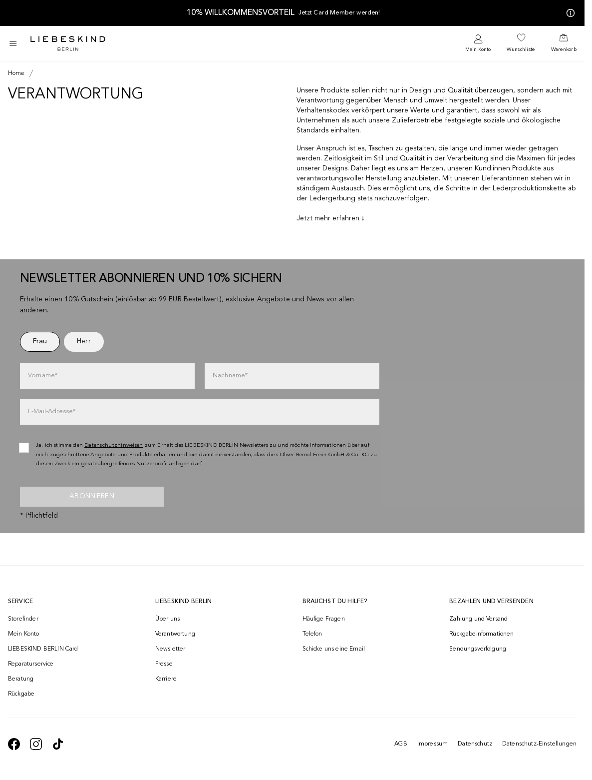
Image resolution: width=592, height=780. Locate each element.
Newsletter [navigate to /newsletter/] (170, 649)
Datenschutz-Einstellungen (539, 744)
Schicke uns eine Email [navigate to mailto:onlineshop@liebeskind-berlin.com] (333, 649)
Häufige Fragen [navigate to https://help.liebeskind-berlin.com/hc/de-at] (323, 619)
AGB (400, 744)
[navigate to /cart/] (564, 43)
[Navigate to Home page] (68, 43)
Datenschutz (475, 744)
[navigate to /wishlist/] (521, 43)
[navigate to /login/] (478, 43)
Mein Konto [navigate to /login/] (23, 634)
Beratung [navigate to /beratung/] (20, 679)
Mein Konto (478, 49)
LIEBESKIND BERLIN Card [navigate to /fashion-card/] (43, 649)
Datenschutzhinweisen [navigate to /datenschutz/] (113, 445)
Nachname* (230, 375)
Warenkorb (564, 49)
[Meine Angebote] (569, 13)
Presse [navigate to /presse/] (164, 664)
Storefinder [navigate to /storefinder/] (23, 619)
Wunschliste (521, 49)
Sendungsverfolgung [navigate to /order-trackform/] (477, 649)
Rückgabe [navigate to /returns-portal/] (21, 694)
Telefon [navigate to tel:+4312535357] (312, 634)
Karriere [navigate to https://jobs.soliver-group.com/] (166, 679)
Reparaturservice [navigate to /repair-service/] (31, 664)
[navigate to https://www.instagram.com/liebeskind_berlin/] (36, 744)
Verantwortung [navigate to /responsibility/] (175, 634)
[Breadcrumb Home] (16, 73)
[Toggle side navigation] (13, 43)
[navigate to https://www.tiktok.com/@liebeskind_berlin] (58, 744)
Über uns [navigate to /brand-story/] (167, 619)
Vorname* (42, 375)
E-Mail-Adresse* (51, 411)
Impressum (432, 744)
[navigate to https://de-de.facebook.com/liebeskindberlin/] (14, 744)
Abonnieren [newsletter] (91, 496)
